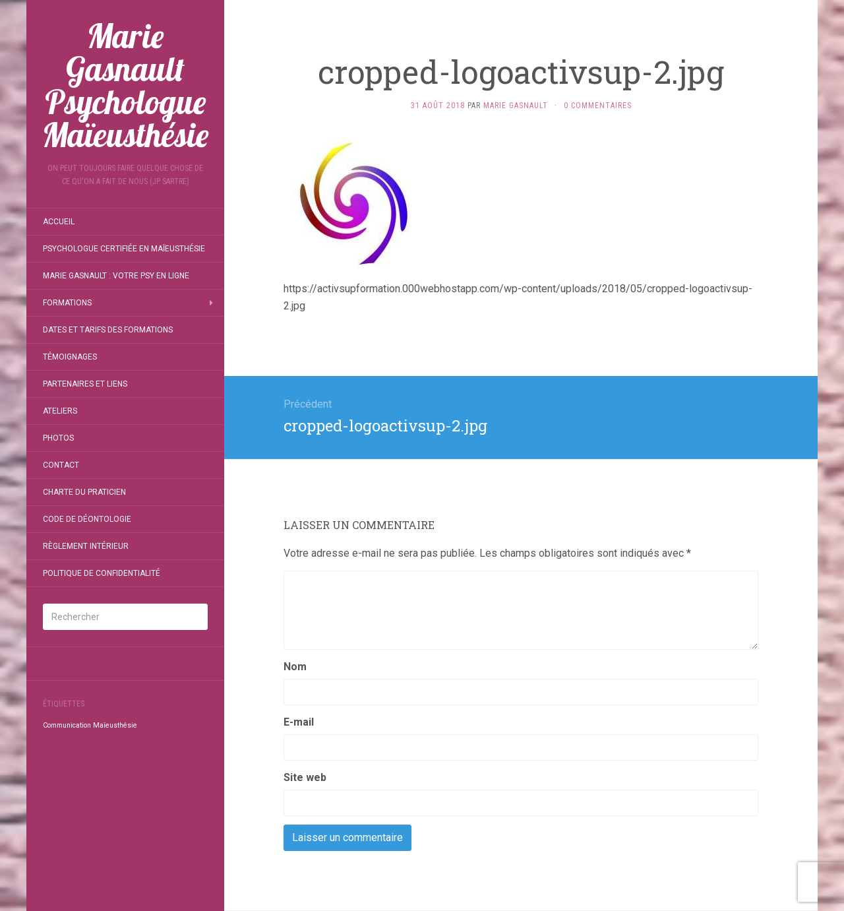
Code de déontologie (87, 519)
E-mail (299, 722)
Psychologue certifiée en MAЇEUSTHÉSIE (124, 248)
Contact (61, 465)
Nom (295, 666)
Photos (58, 438)
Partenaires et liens (85, 384)
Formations (67, 302)
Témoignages (70, 356)
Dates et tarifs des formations (108, 329)
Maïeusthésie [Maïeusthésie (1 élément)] (115, 725)
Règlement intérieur (86, 546)
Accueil (59, 221)
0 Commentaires (598, 105)
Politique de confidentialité (101, 573)
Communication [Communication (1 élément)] (67, 725)
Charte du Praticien (84, 492)
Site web (305, 777)
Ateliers (60, 411)
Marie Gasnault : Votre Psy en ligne (116, 275)
